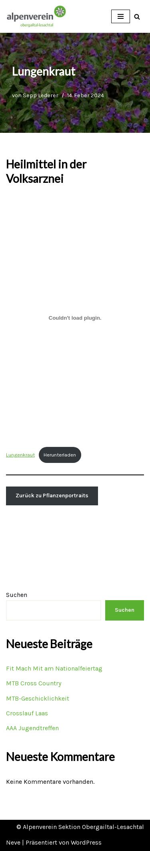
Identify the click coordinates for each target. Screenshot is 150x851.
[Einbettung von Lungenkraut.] (75, 318)
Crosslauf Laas (27, 713)
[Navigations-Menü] (120, 16)
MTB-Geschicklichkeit (37, 698)
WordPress (86, 842)
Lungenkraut (20, 455)
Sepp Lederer (40, 95)
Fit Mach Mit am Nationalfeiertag (54, 668)
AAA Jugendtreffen (32, 728)
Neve (13, 842)
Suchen (16, 595)
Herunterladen (60, 455)
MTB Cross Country (33, 683)
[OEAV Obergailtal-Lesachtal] (36, 16)
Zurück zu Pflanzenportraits (52, 495)
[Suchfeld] (137, 17)
